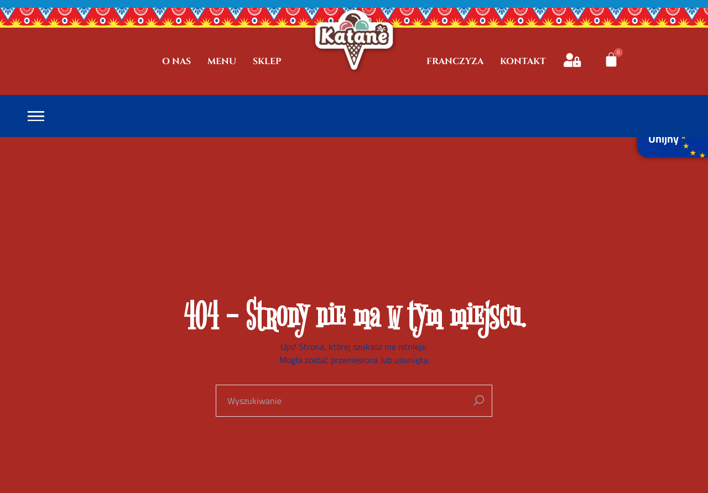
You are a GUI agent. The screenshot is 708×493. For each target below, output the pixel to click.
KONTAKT (523, 61)
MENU (221, 61)
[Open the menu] (36, 116)
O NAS (176, 61)
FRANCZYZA (454, 61)
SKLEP (267, 61)
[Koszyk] (611, 59)
